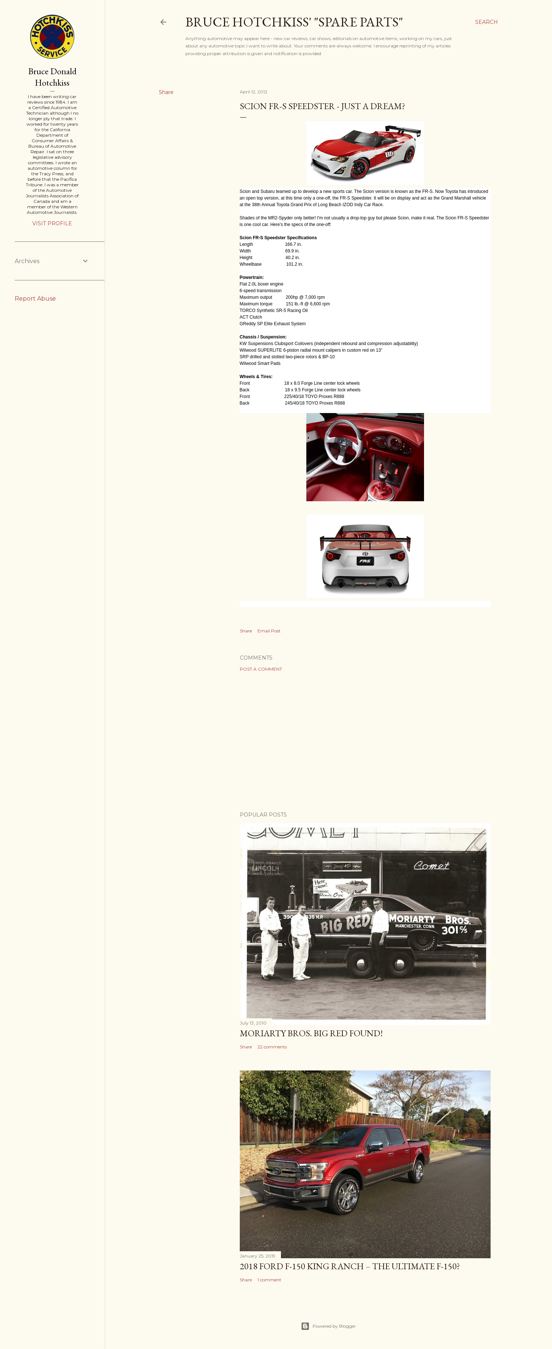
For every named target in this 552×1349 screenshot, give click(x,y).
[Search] (486, 22)
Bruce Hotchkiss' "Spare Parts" (294, 22)
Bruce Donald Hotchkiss (52, 76)
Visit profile (52, 223)
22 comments (272, 1047)
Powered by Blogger (328, 1326)
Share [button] (166, 92)
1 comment (269, 1279)
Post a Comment (261, 669)
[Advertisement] (365, 741)
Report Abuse (35, 298)
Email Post (269, 631)
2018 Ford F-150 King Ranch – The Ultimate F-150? (350, 1266)
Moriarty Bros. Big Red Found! (311, 1033)
